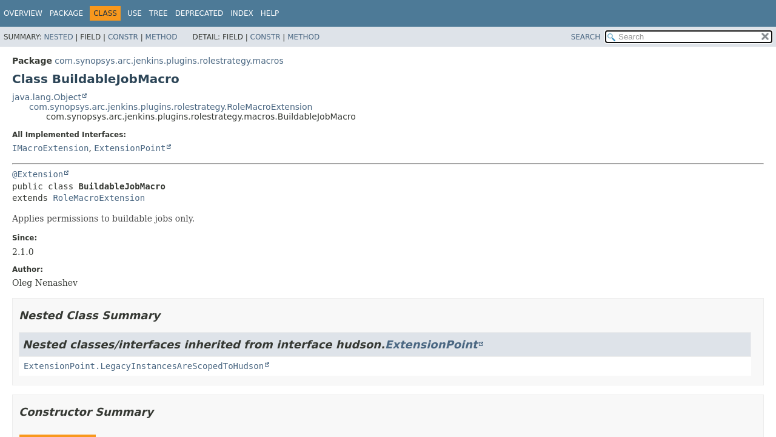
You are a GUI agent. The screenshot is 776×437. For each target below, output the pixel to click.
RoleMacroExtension (99, 198)
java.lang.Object (46, 97)
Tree (158, 13)
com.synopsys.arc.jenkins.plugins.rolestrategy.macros (169, 61)
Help (270, 13)
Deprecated (199, 13)
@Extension (37, 174)
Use (134, 13)
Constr (123, 37)
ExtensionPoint (130, 148)
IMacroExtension (50, 148)
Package (66, 13)
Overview (23, 13)
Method (162, 37)
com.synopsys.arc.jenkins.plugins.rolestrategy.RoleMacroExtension (170, 107)
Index (241, 13)
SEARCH (586, 37)
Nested (58, 37)
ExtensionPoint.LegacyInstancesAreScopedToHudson (144, 366)
